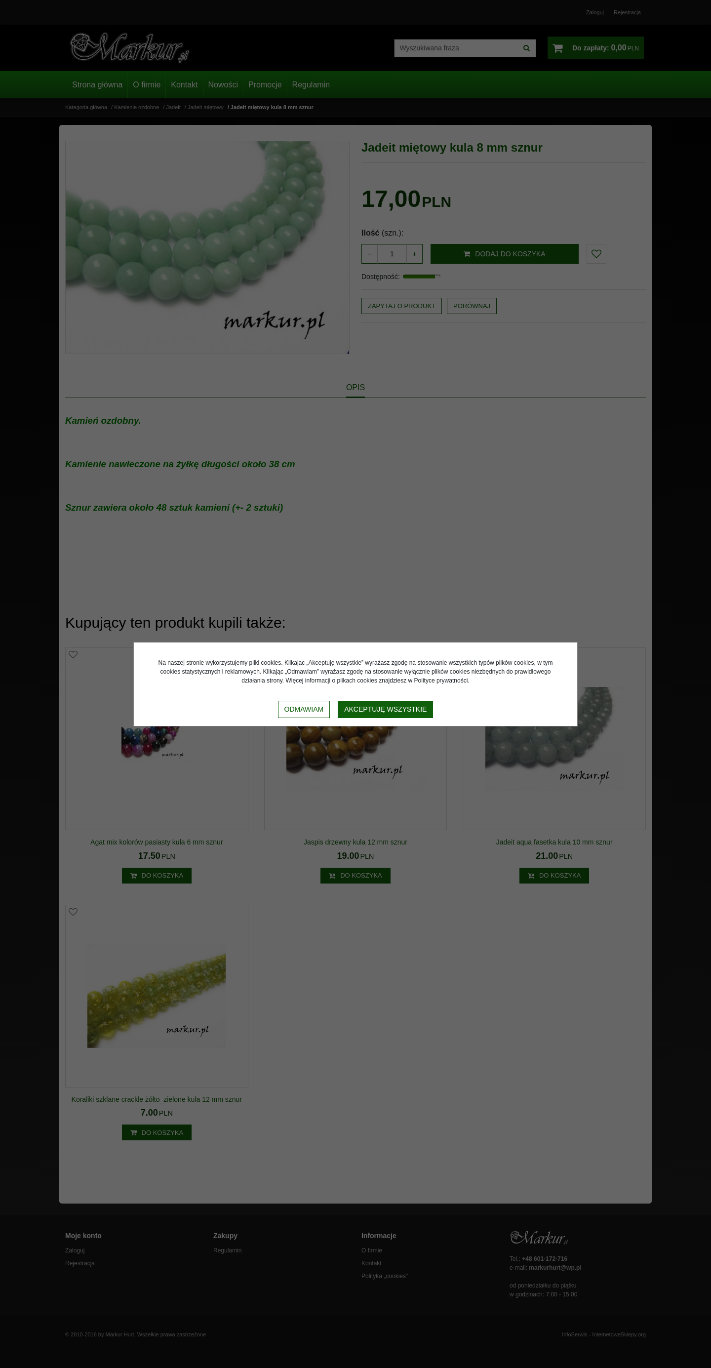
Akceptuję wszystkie (385, 709)
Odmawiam (304, 709)
